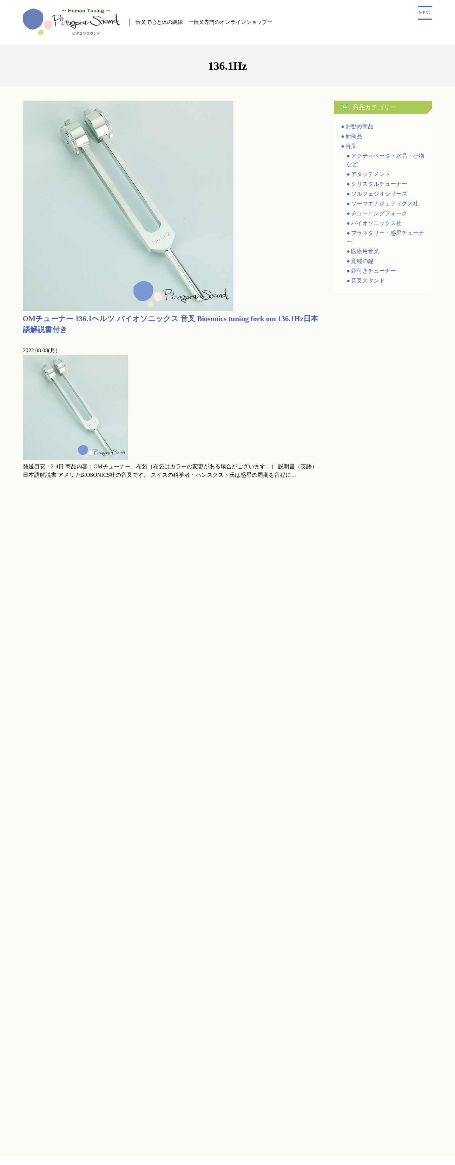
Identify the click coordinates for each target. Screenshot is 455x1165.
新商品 (353, 137)
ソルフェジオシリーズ (379, 195)
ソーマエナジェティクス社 (384, 205)
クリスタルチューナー (379, 185)
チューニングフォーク (379, 214)
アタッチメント (370, 175)
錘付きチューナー (373, 272)
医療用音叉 (365, 252)
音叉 (351, 147)
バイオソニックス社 (376, 224)
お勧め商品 (359, 127)
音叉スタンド (368, 282)
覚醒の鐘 (362, 262)
